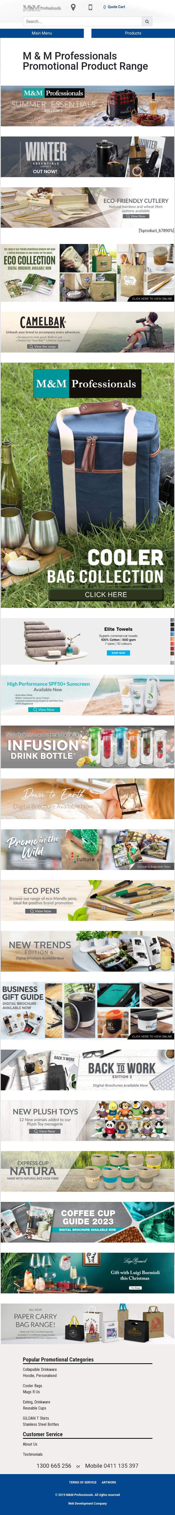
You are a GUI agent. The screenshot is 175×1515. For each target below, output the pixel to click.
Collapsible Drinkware (40, 1369)
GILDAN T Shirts (36, 1418)
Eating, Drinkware (36, 1402)
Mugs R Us (31, 1391)
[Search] (82, 21)
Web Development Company (87, 1503)
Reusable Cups (34, 1408)
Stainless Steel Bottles (41, 1424)
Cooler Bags (32, 1385)
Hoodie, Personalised (40, 1375)
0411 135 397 (121, 1465)
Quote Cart (116, 7)
